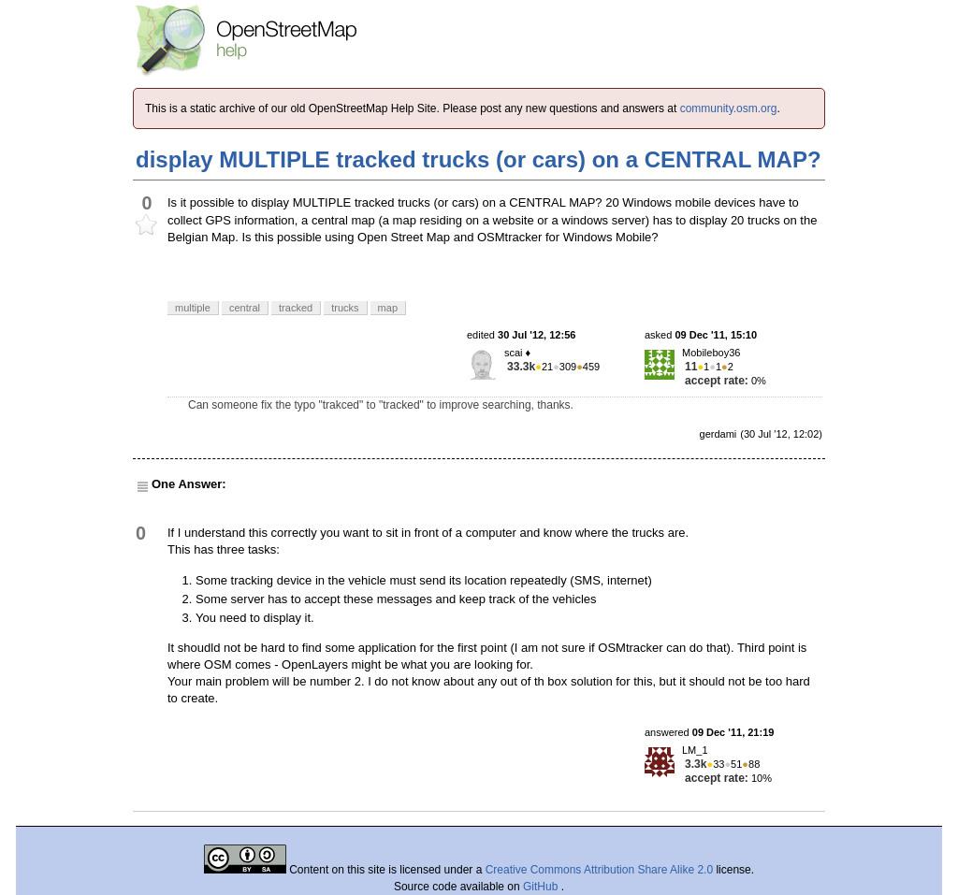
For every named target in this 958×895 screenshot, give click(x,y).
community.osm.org (728, 108)
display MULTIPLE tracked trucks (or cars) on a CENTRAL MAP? (478, 159)
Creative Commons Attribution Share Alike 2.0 (599, 869)
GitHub (542, 886)
